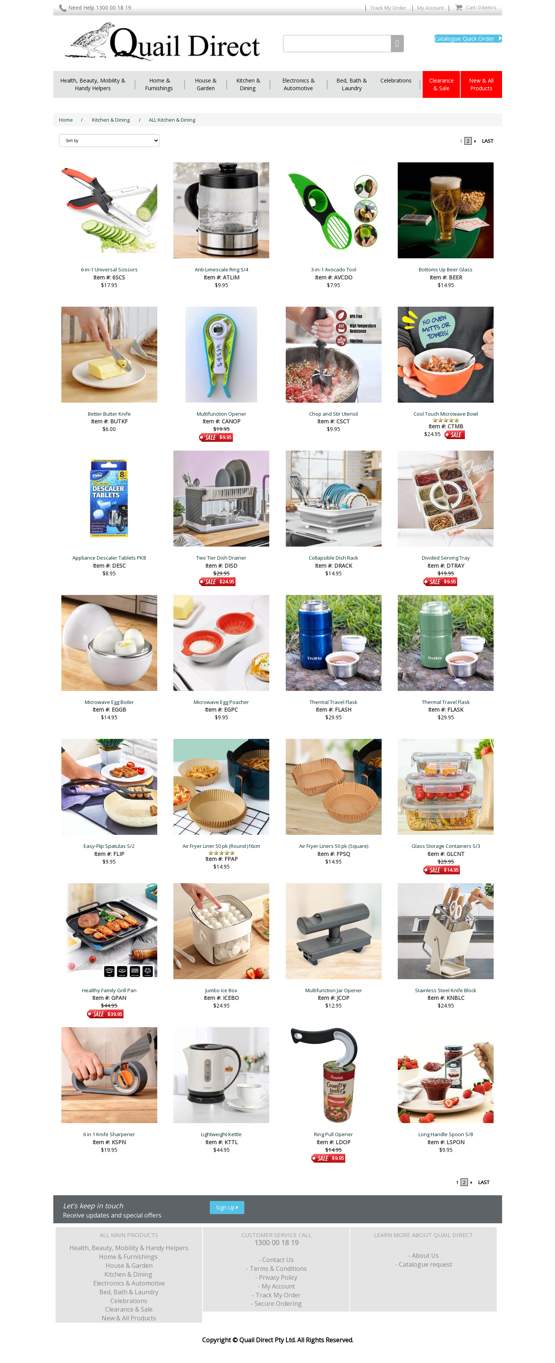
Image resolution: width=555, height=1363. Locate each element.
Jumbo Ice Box (221, 990)
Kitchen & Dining (248, 84)
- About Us (423, 1255)
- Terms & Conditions (276, 1268)
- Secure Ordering (276, 1303)
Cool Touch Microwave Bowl (445, 413)
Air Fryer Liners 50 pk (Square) (333, 846)
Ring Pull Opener (333, 1134)
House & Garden (206, 84)
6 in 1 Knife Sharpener (109, 1134)
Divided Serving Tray (446, 557)
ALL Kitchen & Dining (172, 119)
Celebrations (396, 80)
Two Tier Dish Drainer (221, 557)
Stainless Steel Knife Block (445, 990)
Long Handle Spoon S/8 (445, 1134)
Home (66, 119)
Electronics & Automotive (298, 84)
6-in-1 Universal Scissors (109, 269)
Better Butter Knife (109, 413)
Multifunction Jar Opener (333, 990)
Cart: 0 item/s (475, 8)
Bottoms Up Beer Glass (446, 269)
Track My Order (389, 7)
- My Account (276, 1286)
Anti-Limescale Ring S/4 (221, 269)
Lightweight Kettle (221, 1134)
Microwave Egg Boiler (109, 702)
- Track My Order (276, 1295)
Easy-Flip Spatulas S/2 (109, 846)
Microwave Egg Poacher (221, 702)
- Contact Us (276, 1260)
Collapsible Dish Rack (333, 557)
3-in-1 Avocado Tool (333, 269)
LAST (487, 140)
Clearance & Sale (441, 84)
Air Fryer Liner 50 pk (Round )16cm (221, 846)
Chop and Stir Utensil (333, 413)
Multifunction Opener (221, 413)
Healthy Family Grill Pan (109, 990)
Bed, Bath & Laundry (351, 84)
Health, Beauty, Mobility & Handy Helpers (92, 84)
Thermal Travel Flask (333, 702)
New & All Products (481, 84)
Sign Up (227, 1207)
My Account (430, 7)
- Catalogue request (423, 1264)
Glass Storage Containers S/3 (446, 846)
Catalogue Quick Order (468, 38)
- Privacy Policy (276, 1277)
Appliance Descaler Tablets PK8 (109, 557)
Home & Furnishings (160, 84)
